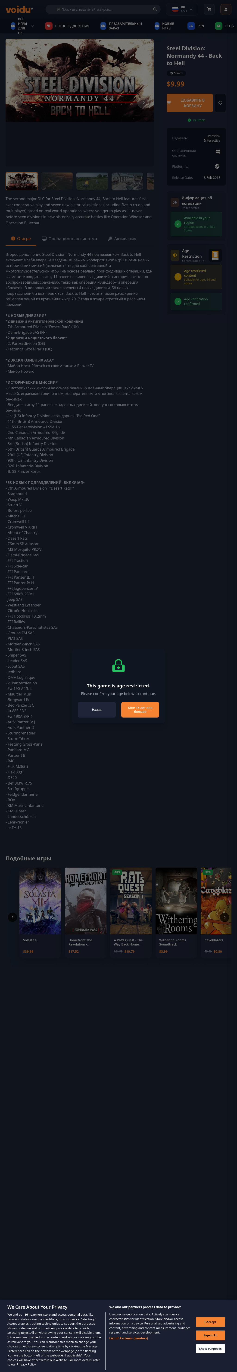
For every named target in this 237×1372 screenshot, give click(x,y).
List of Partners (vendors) (128, 1342)
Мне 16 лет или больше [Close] (140, 709)
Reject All (210, 1340)
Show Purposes (210, 1353)
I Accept (210, 1326)
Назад (97, 709)
